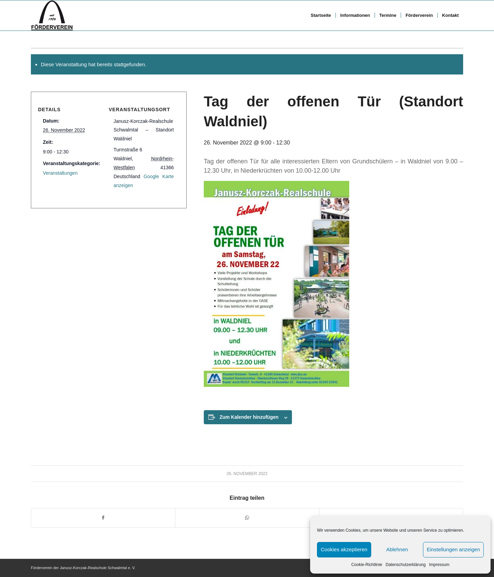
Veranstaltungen (60, 173)
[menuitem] (321, 15)
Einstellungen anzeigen (453, 549)
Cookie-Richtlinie (366, 564)
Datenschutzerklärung (406, 564)
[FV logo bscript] (52, 15)
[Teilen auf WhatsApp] (247, 517)
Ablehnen (397, 549)
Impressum (439, 564)
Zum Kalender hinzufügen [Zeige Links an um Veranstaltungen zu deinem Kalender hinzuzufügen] (249, 417)
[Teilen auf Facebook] (103, 517)
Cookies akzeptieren (344, 549)
